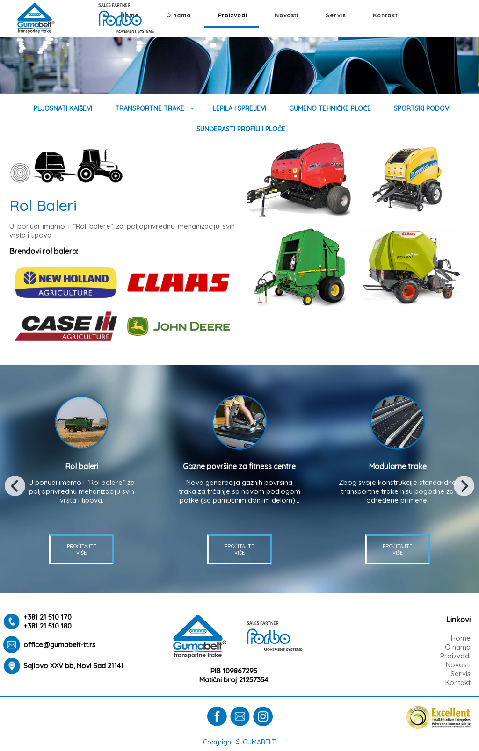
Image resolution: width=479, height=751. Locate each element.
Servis (336, 15)
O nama (178, 15)
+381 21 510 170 (47, 617)
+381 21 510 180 (47, 625)
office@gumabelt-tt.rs (59, 644)
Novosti (286, 15)
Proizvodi (232, 15)
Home (461, 638)
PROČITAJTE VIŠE (239, 549)
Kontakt (385, 15)
